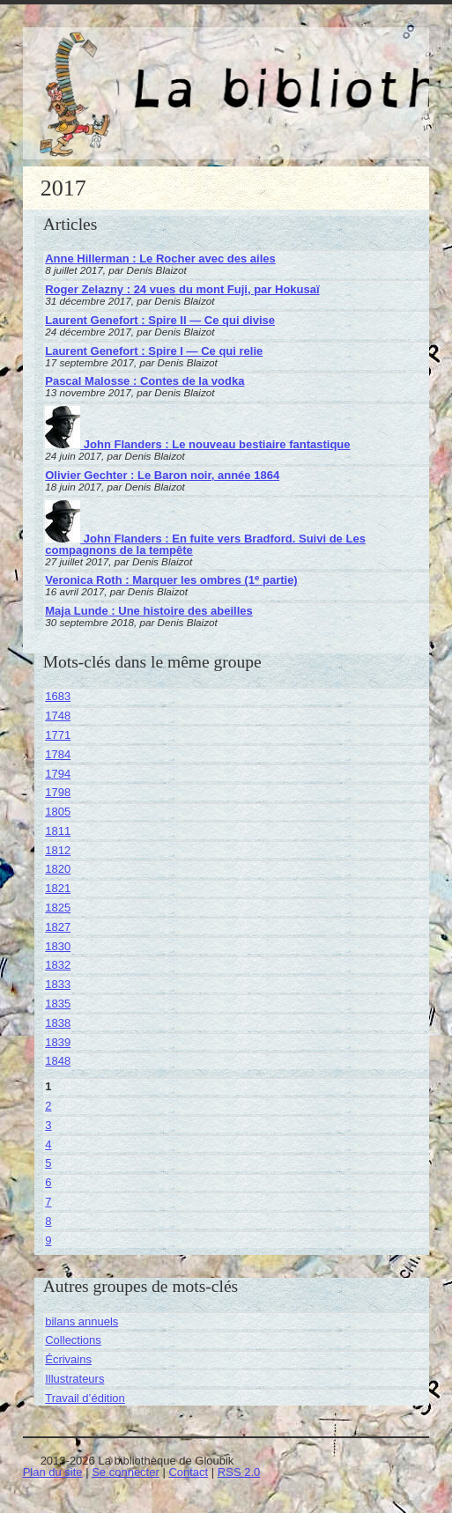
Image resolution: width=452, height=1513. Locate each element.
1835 (57, 1003)
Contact (188, 1472)
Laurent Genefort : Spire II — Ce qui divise (160, 320)
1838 (57, 1023)
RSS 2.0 (239, 1472)
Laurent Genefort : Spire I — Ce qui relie (154, 351)
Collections (73, 1340)
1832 (57, 964)
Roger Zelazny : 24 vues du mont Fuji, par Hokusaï (182, 289)
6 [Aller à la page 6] (48, 1182)
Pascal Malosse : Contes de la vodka (144, 380)
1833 (57, 984)
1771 (57, 735)
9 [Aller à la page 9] (48, 1240)
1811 (57, 831)
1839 (57, 1042)
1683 (57, 696)
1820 (57, 868)
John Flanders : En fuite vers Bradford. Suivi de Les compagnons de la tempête (205, 544)
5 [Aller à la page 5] (48, 1163)
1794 (57, 773)
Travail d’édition (85, 1398)
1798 (57, 792)
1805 (57, 811)
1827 (57, 927)
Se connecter (125, 1472)
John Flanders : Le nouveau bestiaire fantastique (197, 444)
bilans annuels (81, 1321)
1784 (57, 754)
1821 (57, 888)
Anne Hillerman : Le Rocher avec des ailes (160, 258)
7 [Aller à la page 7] (48, 1201)
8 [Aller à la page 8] (48, 1221)
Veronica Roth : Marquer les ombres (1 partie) (171, 580)
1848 (57, 1060)
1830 (57, 946)
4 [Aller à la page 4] (48, 1144)
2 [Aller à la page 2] (48, 1105)
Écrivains (68, 1359)
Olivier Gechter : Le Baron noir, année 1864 (162, 475)
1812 (57, 850)
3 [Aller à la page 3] (48, 1125)
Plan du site (53, 1472)
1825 (57, 907)
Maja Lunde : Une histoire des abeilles (149, 610)
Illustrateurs (74, 1378)
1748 (57, 715)
